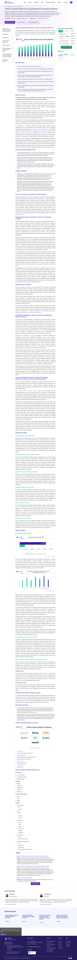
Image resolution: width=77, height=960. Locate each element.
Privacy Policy (68, 941)
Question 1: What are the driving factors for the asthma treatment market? (32, 856)
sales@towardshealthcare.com (35, 946)
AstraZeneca (19, 751)
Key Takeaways (5, 34)
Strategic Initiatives (6, 45)
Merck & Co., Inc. (20, 761)
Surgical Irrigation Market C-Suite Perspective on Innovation (11, 916)
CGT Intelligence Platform (51, 948)
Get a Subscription (50, 951)
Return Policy (68, 942)
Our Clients (60, 942)
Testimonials (60, 948)
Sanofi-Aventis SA (21, 765)
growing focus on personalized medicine (41, 129)
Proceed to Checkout (66, 47)
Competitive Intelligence (64, 40)
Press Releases (49, 942)
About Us (59, 2)
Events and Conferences (51, 941)
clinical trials (41, 329)
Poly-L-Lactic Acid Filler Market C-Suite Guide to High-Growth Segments (62, 916)
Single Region (65, 36)
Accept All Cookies (3, 934)
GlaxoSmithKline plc (21, 755)
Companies (49, 946)
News (42, 2)
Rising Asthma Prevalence (5, 60)
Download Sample (10, 22)
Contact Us (66, 2)
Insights (30, 2)
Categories (36, 2)
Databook (61, 38)
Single (61, 31)
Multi (65, 31)
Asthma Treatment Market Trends (6, 41)
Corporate (71, 31)
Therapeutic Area (10, 6)
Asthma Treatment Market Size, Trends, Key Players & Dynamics (7, 30)
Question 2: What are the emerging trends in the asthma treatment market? (33, 866)
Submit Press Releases (51, 944)
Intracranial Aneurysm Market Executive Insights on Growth (28, 916)
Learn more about (10, 904)
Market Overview (6, 37)
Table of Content (21, 22)
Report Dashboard (33, 22)
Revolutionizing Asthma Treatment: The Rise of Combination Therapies (7, 55)
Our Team (60, 944)
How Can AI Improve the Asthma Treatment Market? (7, 49)
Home (25, 2)
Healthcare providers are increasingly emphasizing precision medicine (31, 132)
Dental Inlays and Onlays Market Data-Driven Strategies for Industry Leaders (45, 917)
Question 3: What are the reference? (24, 877)
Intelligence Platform (50, 2)
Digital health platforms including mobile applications (28, 390)
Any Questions (35, 883)
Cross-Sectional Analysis (64, 43)
